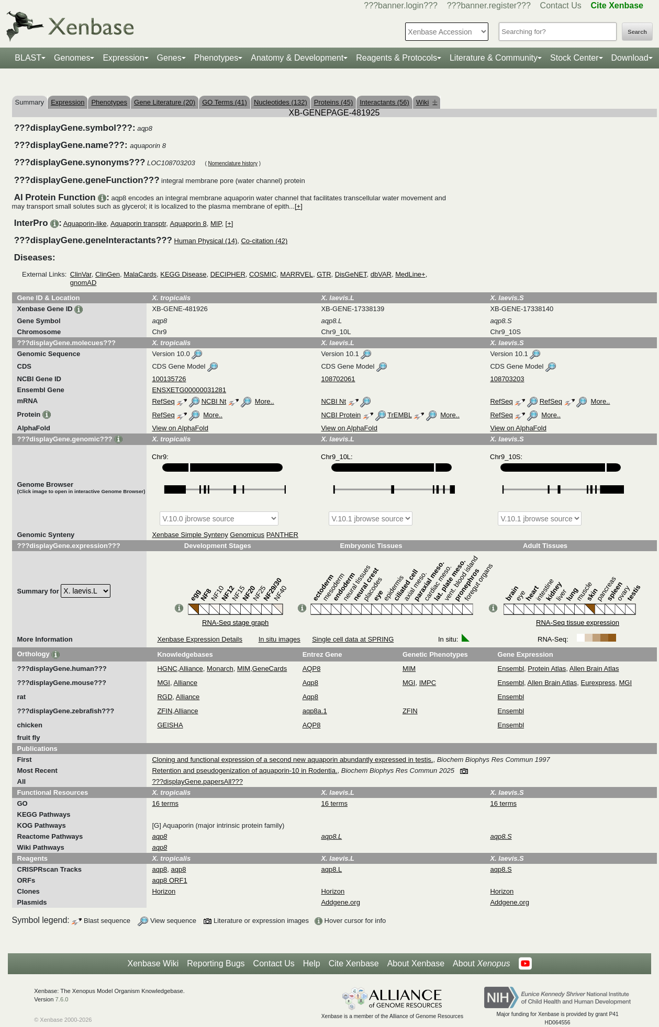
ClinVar (81, 274)
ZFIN (164, 711)
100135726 (169, 379)
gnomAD (83, 283)
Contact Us (561, 5)
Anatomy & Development (297, 57)
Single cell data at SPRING (353, 639)
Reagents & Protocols (396, 57)
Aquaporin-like (85, 223)
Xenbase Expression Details (199, 639)
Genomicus (247, 535)
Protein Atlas (547, 668)
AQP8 (312, 668)
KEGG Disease (183, 274)
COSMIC (262, 274)
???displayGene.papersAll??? (197, 781)
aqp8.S (500, 869)
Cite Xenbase (354, 963)
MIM (243, 668)
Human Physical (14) (206, 241)
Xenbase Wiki (152, 963)
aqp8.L (331, 869)
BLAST (28, 57)
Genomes (72, 57)
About (481, 963)
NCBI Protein (341, 415)
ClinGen (107, 274)
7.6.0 (62, 999)
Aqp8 (310, 683)
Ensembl (511, 668)
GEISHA (170, 725)
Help (311, 963)
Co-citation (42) (264, 241)
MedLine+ (410, 274)
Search (637, 32)
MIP (215, 223)
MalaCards (140, 274)
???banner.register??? (489, 5)
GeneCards (269, 668)
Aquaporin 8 (188, 223)
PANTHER (282, 535)
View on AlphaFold (180, 428)
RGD (164, 697)
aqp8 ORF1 (169, 880)
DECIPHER (227, 274)
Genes (169, 57)
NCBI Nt (214, 401)
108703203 (507, 379)
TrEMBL (399, 415)
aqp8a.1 (315, 711)
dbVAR (381, 274)
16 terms (165, 803)
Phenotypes (216, 57)
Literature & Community (494, 57)
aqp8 (159, 869)
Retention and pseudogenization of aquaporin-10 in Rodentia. (244, 770)
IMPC (428, 683)
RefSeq (163, 401)
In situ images (279, 639)
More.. (264, 401)
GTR (324, 274)
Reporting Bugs (215, 963)
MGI (163, 683)
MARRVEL (296, 274)
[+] (299, 206)
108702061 (338, 379)
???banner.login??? (401, 5)
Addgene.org (340, 902)
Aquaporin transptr (138, 223)
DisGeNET (351, 274)
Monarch (220, 668)
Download (630, 57)
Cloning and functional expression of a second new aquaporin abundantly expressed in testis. (292, 759)
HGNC (167, 668)
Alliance (191, 668)
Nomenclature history (232, 163)
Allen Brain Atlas (594, 668)
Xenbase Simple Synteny (190, 535)
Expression (123, 57)
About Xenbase (415, 963)
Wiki (427, 102)
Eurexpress (598, 683)
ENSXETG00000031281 (189, 390)
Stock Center (574, 57)
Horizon (163, 891)
